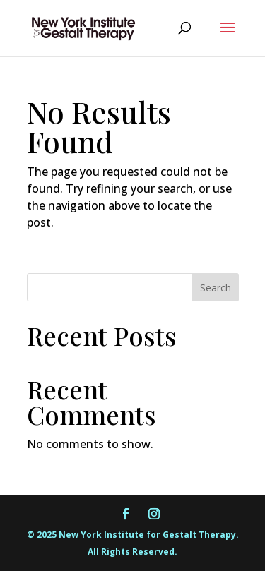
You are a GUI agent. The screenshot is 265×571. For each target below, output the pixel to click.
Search (215, 287)
